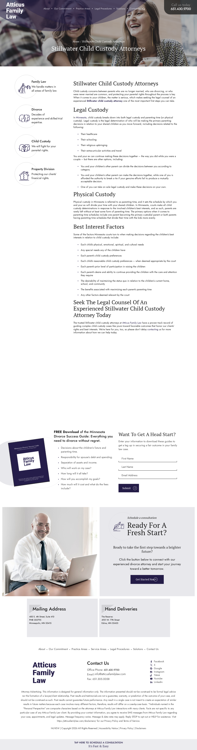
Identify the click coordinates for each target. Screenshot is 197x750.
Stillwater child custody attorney (105, 100)
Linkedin (158, 684)
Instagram (159, 673)
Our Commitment (62, 9)
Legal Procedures (103, 9)
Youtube (158, 681)
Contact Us (135, 9)
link (40, 86)
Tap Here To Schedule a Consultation (99, 744)
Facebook (159, 662)
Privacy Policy (127, 731)
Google (158, 670)
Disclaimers (141, 731)
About (47, 9)
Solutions (120, 9)
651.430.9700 (181, 9)
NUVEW (54, 731)
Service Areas (99, 650)
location (62, 618)
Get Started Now (144, 581)
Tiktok (157, 677)
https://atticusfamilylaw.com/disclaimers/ (76, 723)
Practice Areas (83, 9)
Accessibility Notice (108, 731)
